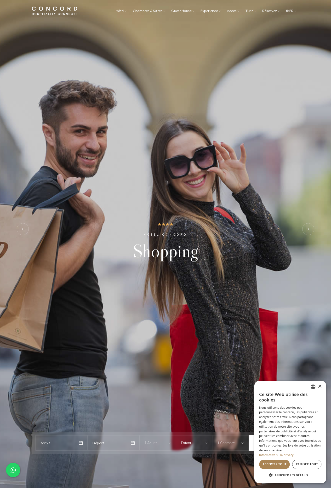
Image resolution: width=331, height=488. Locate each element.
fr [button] (291, 10)
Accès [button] (233, 10)
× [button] (319, 386)
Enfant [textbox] (186, 443)
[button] (290, 475)
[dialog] (290, 432)
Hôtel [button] (121, 10)
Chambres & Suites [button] (149, 10)
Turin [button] (250, 10)
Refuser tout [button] (307, 464)
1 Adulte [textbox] (150, 443)
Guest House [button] (182, 10)
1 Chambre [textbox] (225, 443)
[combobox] (154, 443)
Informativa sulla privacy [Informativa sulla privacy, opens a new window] (276, 455)
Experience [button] (210, 10)
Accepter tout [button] (274, 464)
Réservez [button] (271, 10)
